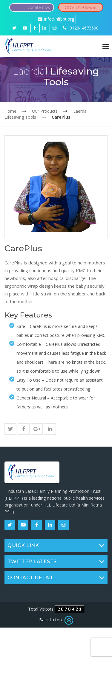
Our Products (45, 111)
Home (10, 111)
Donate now (38, 7)
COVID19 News (80, 7)
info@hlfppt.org (56, 19)
